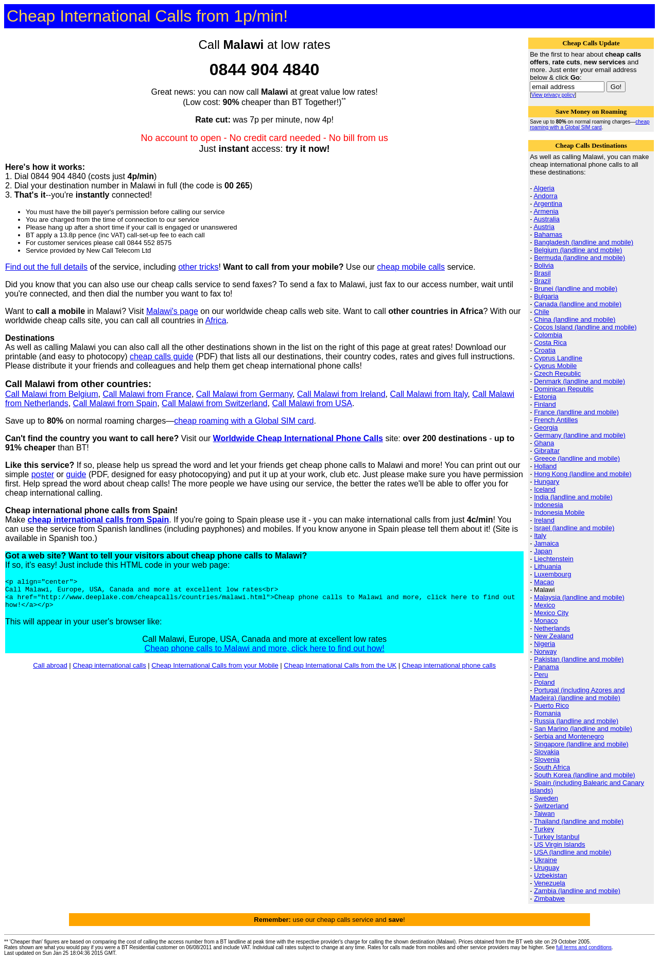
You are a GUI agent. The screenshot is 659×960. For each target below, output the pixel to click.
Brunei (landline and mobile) (575, 288)
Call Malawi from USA (312, 403)
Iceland (545, 489)
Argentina (547, 203)
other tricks (198, 267)
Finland (545, 404)
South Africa (552, 767)
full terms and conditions (584, 947)
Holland (545, 466)
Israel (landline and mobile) (574, 528)
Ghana (544, 443)
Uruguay (546, 867)
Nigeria (544, 644)
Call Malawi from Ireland (341, 394)
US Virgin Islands (559, 844)
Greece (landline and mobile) (577, 458)
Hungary (546, 481)
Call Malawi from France (146, 394)
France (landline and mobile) (576, 412)
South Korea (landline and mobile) (584, 775)
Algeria (543, 188)
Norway (545, 651)
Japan (543, 551)
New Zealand (554, 636)
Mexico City (551, 613)
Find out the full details (46, 267)
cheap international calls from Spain (98, 519)
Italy (540, 535)
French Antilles (556, 420)
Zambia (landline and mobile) (577, 891)
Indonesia (548, 505)
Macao (544, 582)
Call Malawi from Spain (115, 403)
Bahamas (548, 234)
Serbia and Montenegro (569, 736)
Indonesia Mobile (559, 512)
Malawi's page (172, 311)
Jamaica (546, 543)
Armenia (545, 211)
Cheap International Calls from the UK (340, 671)
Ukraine (545, 860)
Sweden (546, 798)
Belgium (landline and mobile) (578, 250)
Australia (546, 219)
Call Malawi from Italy (428, 394)
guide (76, 474)
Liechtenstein (554, 559)
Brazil (542, 281)
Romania (547, 713)
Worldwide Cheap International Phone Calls (298, 438)
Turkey (544, 829)
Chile (541, 312)
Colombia (548, 335)
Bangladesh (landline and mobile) (583, 242)
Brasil (542, 273)
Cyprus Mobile (555, 366)
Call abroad (50, 671)
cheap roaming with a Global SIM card (244, 420)
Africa (216, 320)
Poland (544, 682)
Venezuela (549, 883)
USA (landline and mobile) (572, 852)
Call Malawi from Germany (244, 394)
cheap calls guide (162, 356)
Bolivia (543, 265)
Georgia (546, 427)
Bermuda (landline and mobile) (579, 257)
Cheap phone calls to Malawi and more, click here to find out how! (265, 654)
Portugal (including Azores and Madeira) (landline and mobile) (577, 694)
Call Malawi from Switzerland (214, 403)
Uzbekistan (550, 875)
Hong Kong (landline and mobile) (582, 474)
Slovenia (547, 759)
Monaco (546, 620)
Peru (541, 674)
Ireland (544, 520)
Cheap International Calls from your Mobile (214, 671)
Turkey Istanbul (556, 837)
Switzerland (551, 806)
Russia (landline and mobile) (576, 721)
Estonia (545, 396)
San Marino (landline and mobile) (583, 728)
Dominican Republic (564, 389)
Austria (543, 227)
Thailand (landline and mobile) (578, 821)
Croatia (545, 350)
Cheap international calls (109, 671)
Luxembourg (552, 574)
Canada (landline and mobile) (577, 304)
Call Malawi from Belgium (51, 394)
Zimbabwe (549, 898)
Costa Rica (550, 342)
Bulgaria (546, 296)
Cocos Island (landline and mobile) (585, 327)
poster (42, 474)
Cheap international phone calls (449, 671)
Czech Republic (557, 373)
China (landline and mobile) (574, 319)
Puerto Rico (551, 705)
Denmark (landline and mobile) (579, 381)
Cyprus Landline (558, 358)
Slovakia (546, 752)
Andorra (545, 196)
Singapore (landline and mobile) (581, 744)
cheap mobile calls (411, 267)
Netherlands (552, 628)
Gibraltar (547, 451)
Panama (546, 667)
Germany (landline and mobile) (580, 435)
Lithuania (547, 566)
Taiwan (544, 813)
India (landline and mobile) (573, 497)
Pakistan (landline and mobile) (578, 659)
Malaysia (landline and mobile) (579, 597)
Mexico (544, 605)
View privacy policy (553, 95)
